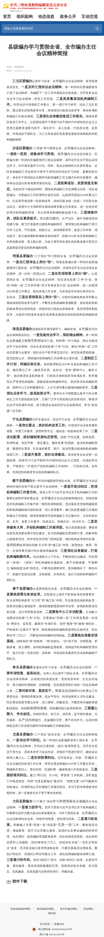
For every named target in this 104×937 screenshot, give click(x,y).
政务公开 (68, 16)
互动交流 (89, 16)
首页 (7, 16)
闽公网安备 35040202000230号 (52, 929)
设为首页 (45, 924)
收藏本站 (59, 924)
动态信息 (46, 16)
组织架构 (25, 16)
